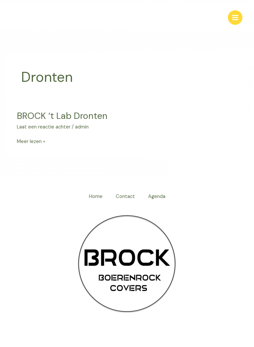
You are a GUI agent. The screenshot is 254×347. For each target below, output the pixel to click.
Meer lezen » (31, 141)
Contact (125, 196)
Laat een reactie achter (43, 127)
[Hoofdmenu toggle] (235, 17)
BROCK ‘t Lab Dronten (62, 116)
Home (96, 196)
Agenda (156, 196)
